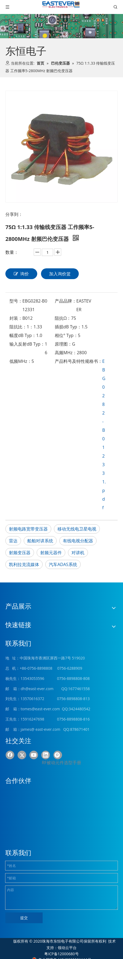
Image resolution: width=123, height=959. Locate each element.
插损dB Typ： (68, 327)
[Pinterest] (57, 755)
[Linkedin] (45, 755)
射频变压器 (19, 553)
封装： (15, 318)
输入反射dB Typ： (27, 344)
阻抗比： (18, 327)
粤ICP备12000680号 (61, 953)
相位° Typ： (66, 335)
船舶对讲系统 (40, 541)
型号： (15, 301)
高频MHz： (66, 353)
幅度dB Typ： (22, 335)
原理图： (63, 344)
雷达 (13, 541)
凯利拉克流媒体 (24, 564)
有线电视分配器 (78, 541)
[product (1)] (61, 26)
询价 (21, 274)
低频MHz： (20, 361)
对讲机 (77, 553)
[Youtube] (33, 755)
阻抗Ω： (63, 318)
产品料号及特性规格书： (78, 361)
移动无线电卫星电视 (76, 529)
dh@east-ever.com (37, 688)
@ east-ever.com (45, 729)
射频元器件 (51, 553)
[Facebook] (10, 755)
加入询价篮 (60, 274)
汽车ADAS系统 (63, 564)
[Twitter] (22, 755)
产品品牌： (65, 301)
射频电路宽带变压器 (28, 529)
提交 (24, 917)
